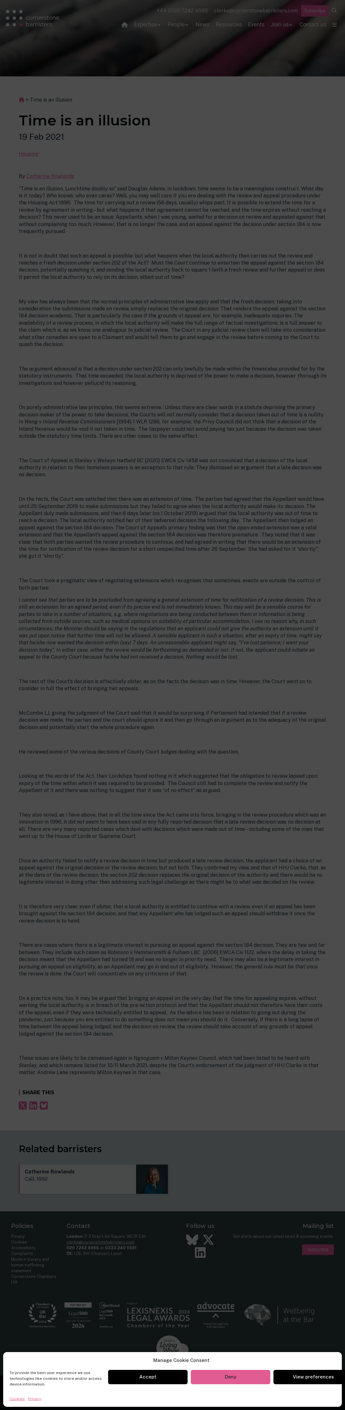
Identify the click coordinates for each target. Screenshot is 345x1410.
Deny (230, 1376)
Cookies (17, 1399)
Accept (147, 1376)
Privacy (34, 1399)
